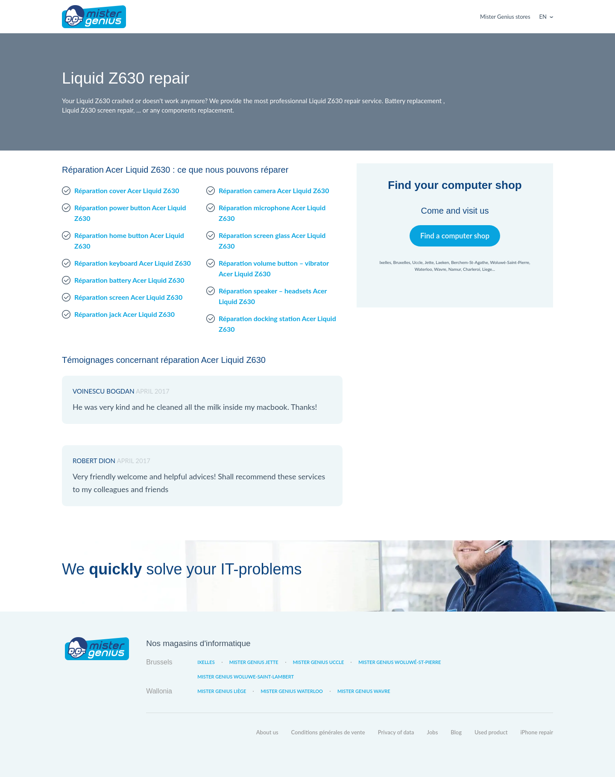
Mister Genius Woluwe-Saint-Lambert (245, 676)
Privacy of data (396, 732)
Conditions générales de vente (328, 732)
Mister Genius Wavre (363, 691)
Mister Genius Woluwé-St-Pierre (399, 662)
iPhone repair (536, 732)
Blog (456, 732)
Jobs (432, 732)
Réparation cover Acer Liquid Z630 (126, 190)
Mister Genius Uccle (318, 662)
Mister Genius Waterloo (292, 691)
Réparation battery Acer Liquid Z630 (129, 280)
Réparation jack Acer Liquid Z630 (124, 314)
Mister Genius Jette (253, 662)
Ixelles (205, 662)
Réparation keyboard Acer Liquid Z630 (132, 263)
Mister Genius (94, 16)
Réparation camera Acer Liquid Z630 (274, 190)
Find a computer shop (455, 235)
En (543, 16)
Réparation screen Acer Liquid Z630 (128, 297)
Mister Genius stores (505, 16)
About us (267, 732)
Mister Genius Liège (221, 691)
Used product (490, 732)
